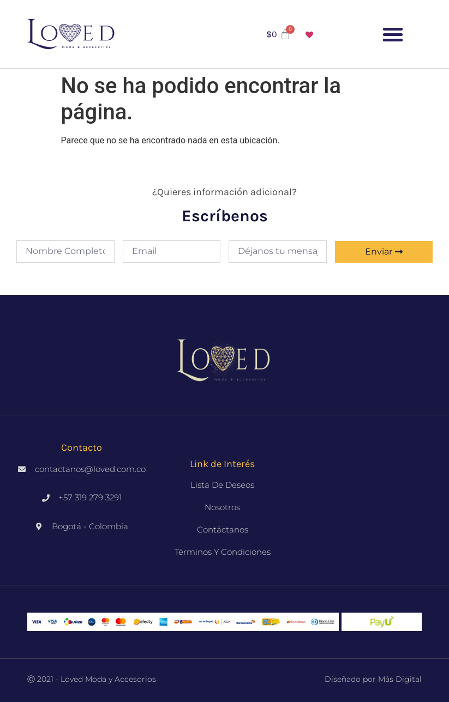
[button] (392, 34)
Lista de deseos (222, 485)
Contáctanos (222, 529)
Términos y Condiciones (223, 552)
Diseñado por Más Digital (373, 679)
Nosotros (222, 507)
